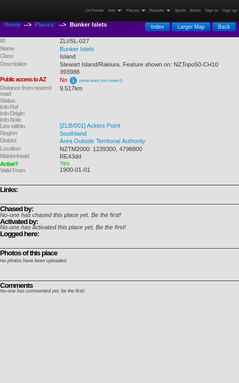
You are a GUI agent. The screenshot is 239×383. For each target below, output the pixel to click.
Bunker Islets (77, 49)
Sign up (230, 10)
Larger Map (191, 27)
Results (160, 10)
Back (224, 27)
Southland (73, 133)
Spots (180, 10)
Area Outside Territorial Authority (103, 141)
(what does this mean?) (100, 80)
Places (135, 10)
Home (12, 24)
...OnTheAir (93, 10)
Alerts (195, 10)
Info (115, 10)
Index (157, 27)
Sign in (211, 10)
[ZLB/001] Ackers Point (90, 125)
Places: (45, 24)
